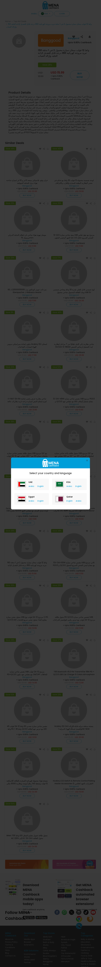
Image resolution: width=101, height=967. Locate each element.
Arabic (32, 486)
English (40, 486)
